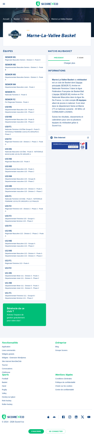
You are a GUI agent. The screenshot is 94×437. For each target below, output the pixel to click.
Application (6, 347)
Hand (4, 386)
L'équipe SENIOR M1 (61, 94)
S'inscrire (36, 431)
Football (5, 379)
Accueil (6, 19)
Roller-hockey (7, 404)
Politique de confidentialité (65, 382)
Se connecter (56, 431)
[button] (69, 63)
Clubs (26, 19)
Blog (57, 347)
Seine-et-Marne (40, 19)
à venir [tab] (80, 58)
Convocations (7, 369)
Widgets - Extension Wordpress (14, 358)
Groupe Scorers (61, 350)
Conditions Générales (63, 379)
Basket (17, 19)
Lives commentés (8, 350)
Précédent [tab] (59, 58)
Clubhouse (6, 372)
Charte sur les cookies (63, 386)
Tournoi (5, 365)
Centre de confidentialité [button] (64, 390)
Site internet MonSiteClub (11, 361)
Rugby (4, 390)
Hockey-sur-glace (8, 397)
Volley (4, 393)
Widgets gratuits (8, 354)
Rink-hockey (6, 401)
